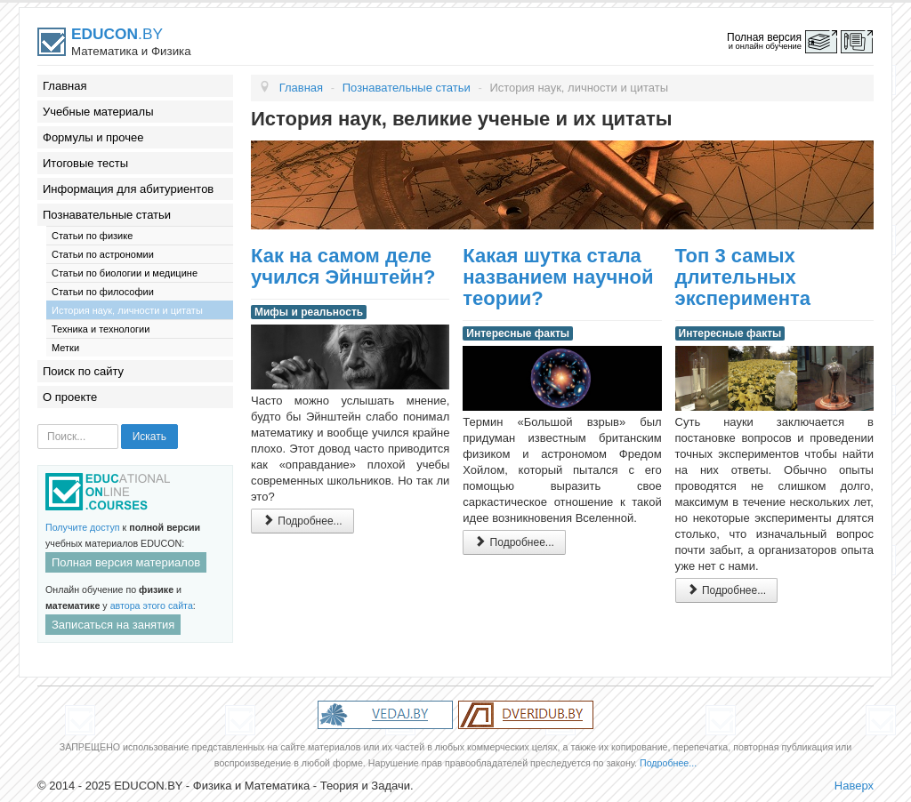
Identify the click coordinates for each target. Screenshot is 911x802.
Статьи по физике (92, 235)
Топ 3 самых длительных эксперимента (742, 277)
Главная (64, 85)
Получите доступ (82, 527)
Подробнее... (302, 520)
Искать (149, 436)
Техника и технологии (100, 329)
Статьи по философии (103, 291)
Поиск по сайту (83, 371)
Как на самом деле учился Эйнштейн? (343, 266)
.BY (117, 34)
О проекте (70, 397)
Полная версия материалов (126, 562)
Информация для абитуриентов (128, 189)
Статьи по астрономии (103, 254)
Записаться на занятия (113, 624)
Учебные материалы (98, 111)
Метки (65, 347)
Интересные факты (517, 333)
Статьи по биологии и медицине (125, 273)
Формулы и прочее (93, 137)
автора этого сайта (151, 605)
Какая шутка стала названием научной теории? (558, 277)
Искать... (37, 424)
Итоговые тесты (85, 163)
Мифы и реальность (308, 312)
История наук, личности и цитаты (127, 310)
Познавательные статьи (107, 214)
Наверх (854, 785)
